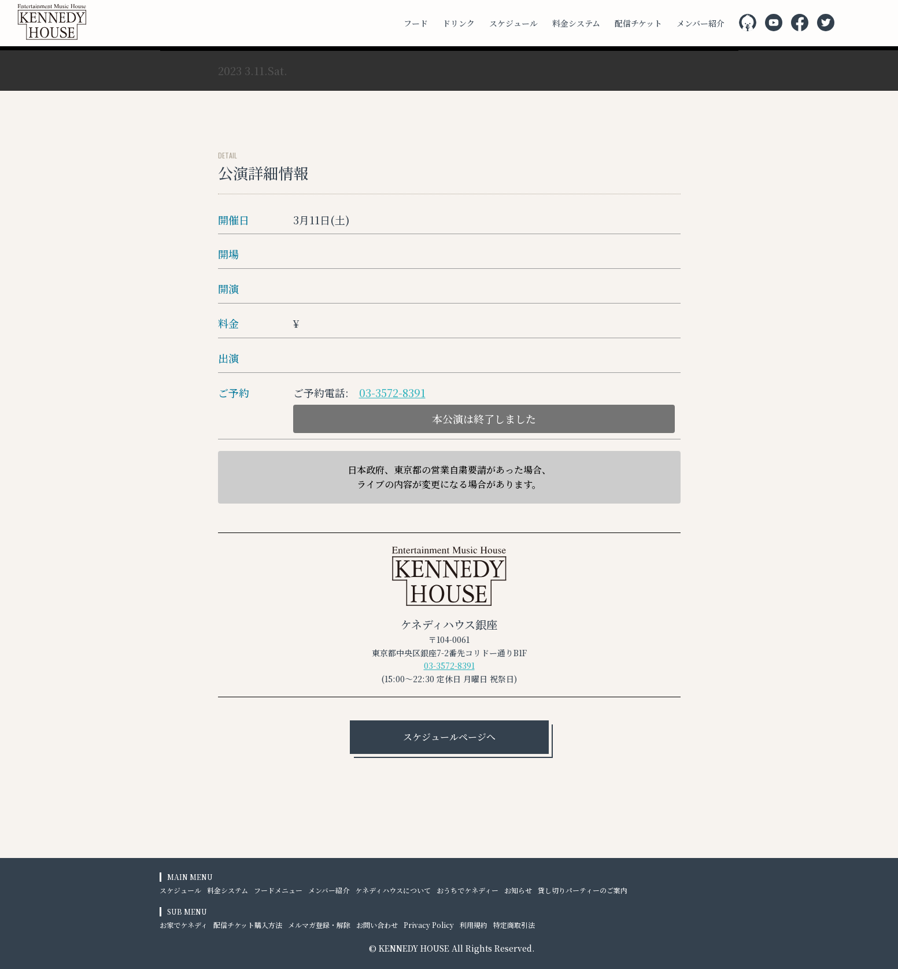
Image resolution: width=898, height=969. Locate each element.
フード (416, 23)
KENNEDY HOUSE (414, 948)
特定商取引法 (514, 925)
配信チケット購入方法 (247, 925)
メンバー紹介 (701, 23)
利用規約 (473, 925)
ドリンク (458, 23)
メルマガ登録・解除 (319, 925)
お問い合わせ (377, 925)
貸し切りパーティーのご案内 (582, 890)
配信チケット (638, 23)
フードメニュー (278, 890)
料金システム (576, 23)
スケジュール (513, 23)
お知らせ (518, 890)
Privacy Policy (429, 925)
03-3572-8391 (392, 392)
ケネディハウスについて (393, 890)
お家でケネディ (184, 925)
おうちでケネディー (467, 890)
